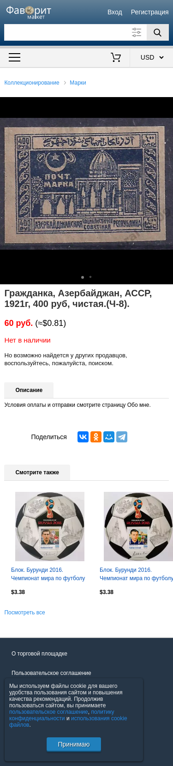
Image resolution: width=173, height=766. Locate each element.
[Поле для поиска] (86, 32)
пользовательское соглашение (48, 712)
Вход (114, 12)
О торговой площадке (39, 653)
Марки (78, 83)
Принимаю (73, 744)
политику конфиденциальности (61, 715)
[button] (164, 105)
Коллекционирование (31, 83)
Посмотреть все (24, 612)
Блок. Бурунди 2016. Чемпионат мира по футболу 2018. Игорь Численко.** (48, 575)
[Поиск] (158, 32)
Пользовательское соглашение (51, 673)
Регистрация (150, 12)
